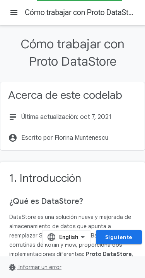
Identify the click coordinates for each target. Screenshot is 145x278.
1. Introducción (45, 178)
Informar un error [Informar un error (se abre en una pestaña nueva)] (34, 267)
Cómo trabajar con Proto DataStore (82, 12)
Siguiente (119, 237)
